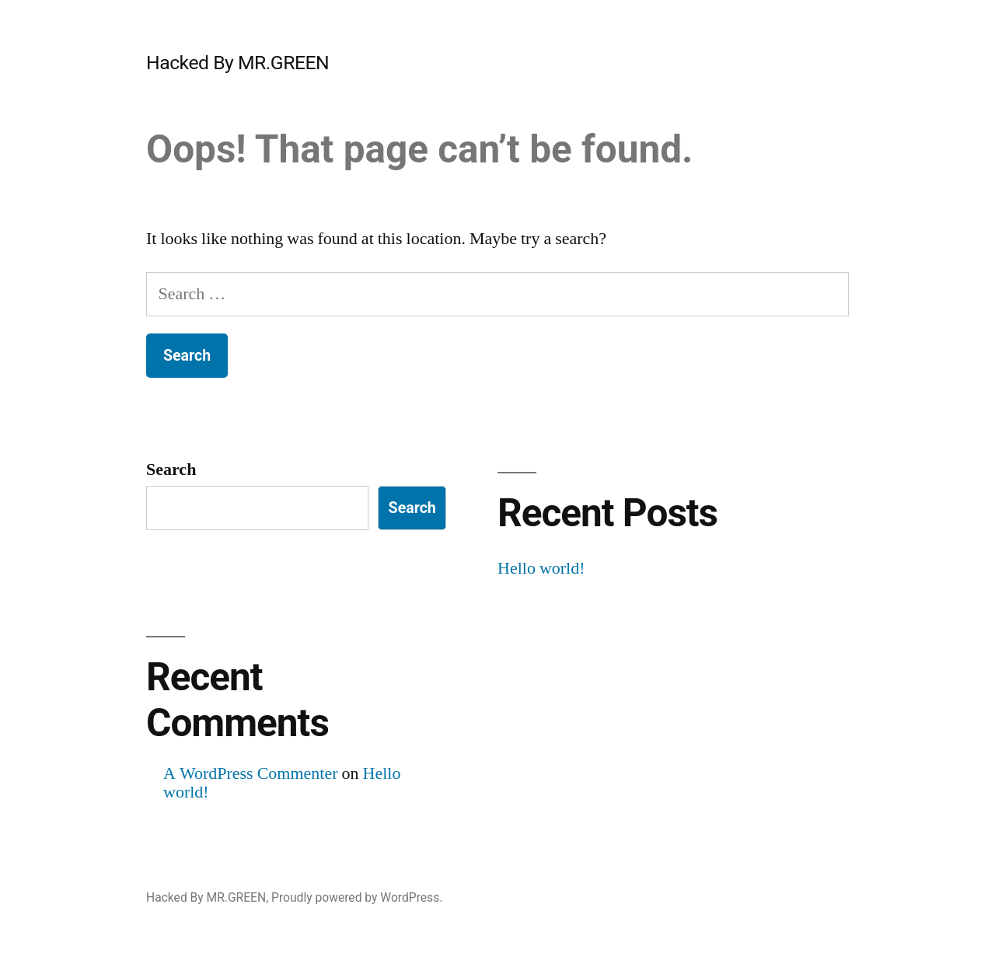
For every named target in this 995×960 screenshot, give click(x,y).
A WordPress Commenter (250, 773)
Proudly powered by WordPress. (356, 897)
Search (171, 469)
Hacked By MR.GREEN (237, 62)
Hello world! (541, 568)
